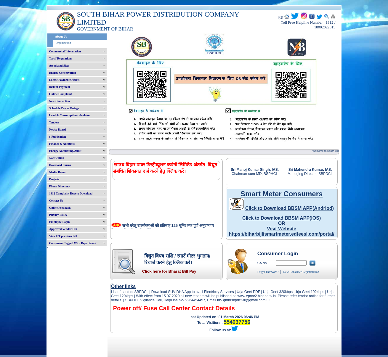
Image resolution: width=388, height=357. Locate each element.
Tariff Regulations (60, 58)
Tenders (54, 122)
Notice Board (57, 129)
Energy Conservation (62, 72)
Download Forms (60, 165)
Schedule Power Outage (64, 108)
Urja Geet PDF (248, 292)
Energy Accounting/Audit (65, 150)
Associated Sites (59, 65)
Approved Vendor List (63, 229)
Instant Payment (59, 87)
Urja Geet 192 (305, 292)
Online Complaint (60, 94)
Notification (56, 158)
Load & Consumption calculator (69, 115)
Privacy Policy (58, 214)
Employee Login (59, 221)
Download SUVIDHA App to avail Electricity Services (192, 292)
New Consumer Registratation (301, 272)
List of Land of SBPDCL (129, 292)
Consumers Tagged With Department (72, 243)
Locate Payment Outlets (64, 79)
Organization (63, 42)
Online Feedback (60, 207)
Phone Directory (59, 186)
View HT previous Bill (63, 236)
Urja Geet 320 (274, 292)
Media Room (57, 172)
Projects (54, 179)
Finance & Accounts (62, 143)
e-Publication (57, 136)
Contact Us (56, 200)
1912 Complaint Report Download (70, 193)
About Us (61, 36)
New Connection (59, 101)
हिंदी (280, 18)
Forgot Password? (268, 272)
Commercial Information (65, 51)
